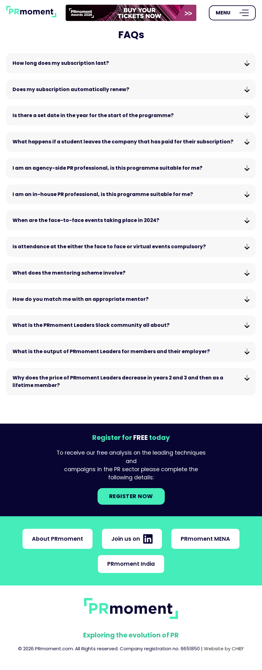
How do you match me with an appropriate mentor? (131, 299)
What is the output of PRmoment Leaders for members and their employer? (131, 351)
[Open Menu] (232, 12)
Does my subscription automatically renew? (131, 89)
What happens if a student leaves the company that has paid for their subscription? (131, 141)
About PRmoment (57, 539)
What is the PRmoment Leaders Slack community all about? (131, 325)
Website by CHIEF (224, 648)
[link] (131, 13)
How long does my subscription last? (131, 63)
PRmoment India (131, 564)
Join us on (132, 538)
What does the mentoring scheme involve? (131, 272)
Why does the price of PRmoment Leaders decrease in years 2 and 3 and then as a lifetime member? (131, 381)
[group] (131, 13)
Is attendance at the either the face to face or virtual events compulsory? (131, 246)
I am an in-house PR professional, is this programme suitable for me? (131, 194)
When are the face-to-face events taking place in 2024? (131, 220)
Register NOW (131, 496)
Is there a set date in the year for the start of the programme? (131, 115)
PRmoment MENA (205, 539)
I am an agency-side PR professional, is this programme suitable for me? (131, 168)
